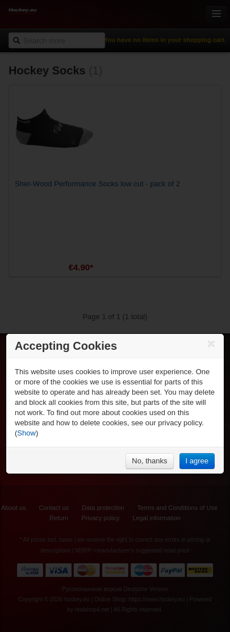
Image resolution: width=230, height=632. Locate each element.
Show (26, 433)
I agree (197, 461)
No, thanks (149, 461)
